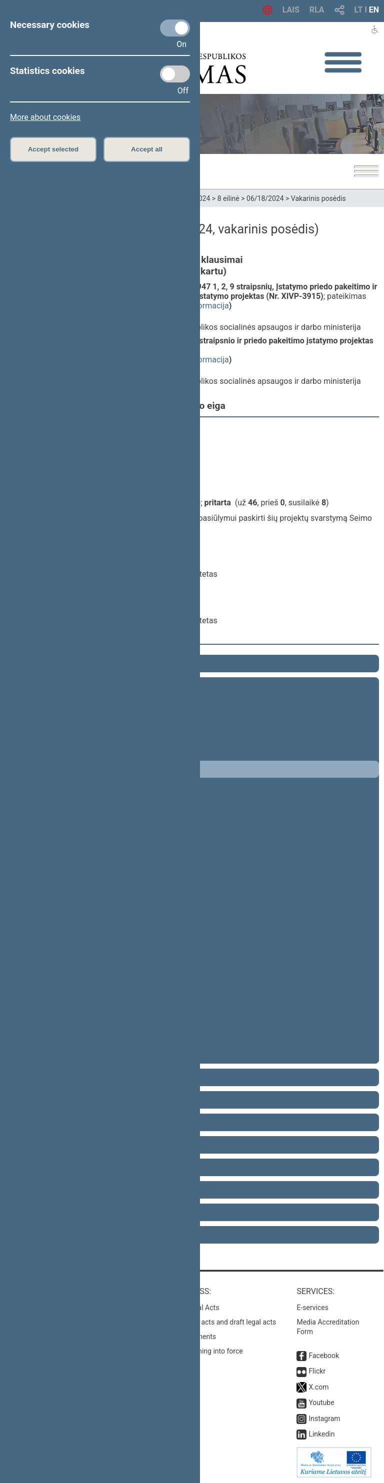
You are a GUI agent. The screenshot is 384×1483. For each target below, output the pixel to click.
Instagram (324, 1419)
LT (358, 9)
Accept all (146, 149)
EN (374, 9)
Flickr (317, 1371)
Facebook (323, 1356)
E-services (312, 1308)
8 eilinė (229, 198)
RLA (317, 9)
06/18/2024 (265, 198)
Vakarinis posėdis (318, 198)
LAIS (291, 9)
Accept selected (53, 149)
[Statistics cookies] (175, 73)
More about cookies (45, 117)
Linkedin (321, 1434)
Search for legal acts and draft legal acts (213, 1322)
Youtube (321, 1403)
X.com (318, 1387)
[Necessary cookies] (175, 27)
